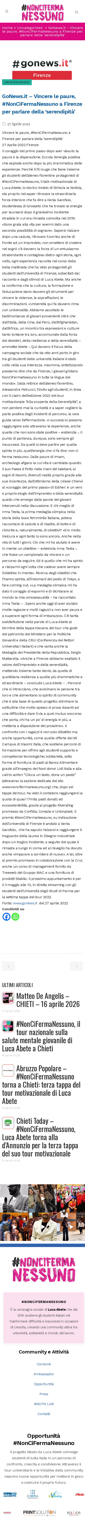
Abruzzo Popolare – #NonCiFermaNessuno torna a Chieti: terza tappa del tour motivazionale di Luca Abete (41, 1084)
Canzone (44, 1316)
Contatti (44, 1365)
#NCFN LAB (43, 1355)
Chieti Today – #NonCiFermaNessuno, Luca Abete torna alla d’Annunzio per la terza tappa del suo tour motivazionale (40, 1136)
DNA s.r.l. (38, 1513)
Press (43, 1346)
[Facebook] (6, 917)
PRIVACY (56, 1513)
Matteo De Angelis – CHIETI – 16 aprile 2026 (48, 999)
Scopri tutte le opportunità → (44, 1474)
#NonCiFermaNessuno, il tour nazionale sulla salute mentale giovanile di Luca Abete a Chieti (41, 1035)
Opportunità (43, 1336)
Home (7, 28)
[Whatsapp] (15, 917)
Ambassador (44, 1326)
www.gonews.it (25, 903)
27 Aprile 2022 (16, 124)
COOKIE (73, 1513)
